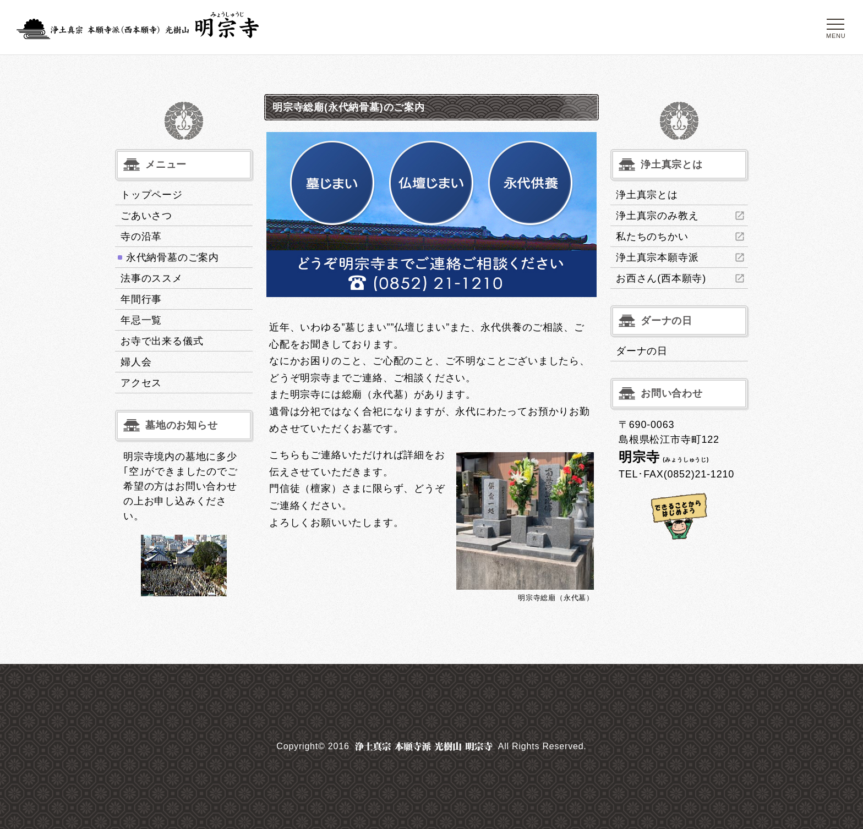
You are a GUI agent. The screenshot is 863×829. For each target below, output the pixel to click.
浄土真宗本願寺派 (657, 257)
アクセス (141, 382)
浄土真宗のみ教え (657, 215)
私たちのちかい (652, 236)
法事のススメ (152, 278)
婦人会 (136, 361)
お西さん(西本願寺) (661, 278)
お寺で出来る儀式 (162, 341)
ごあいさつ (146, 215)
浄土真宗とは (647, 194)
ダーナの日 (642, 350)
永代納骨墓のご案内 (172, 257)
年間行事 (141, 299)
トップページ (152, 194)
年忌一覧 (141, 320)
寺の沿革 (141, 236)
